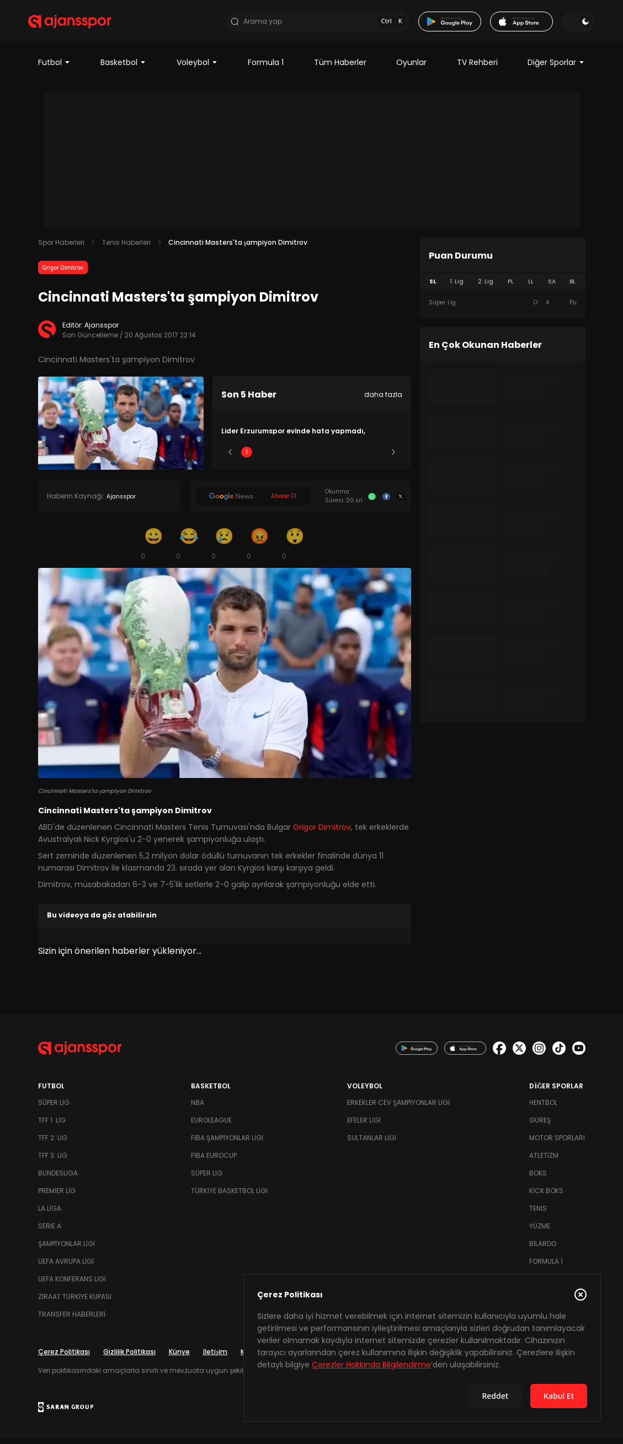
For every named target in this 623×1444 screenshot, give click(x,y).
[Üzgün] (224, 549)
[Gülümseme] (154, 549)
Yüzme (539, 1231)
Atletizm (543, 1161)
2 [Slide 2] (279, 458)
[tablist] (502, 288)
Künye (179, 1357)
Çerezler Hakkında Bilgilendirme (371, 1364)
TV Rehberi (477, 68)
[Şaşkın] (295, 549)
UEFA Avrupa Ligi (66, 1266)
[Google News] (253, 502)
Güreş (540, 1125)
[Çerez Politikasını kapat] (580, 1294)
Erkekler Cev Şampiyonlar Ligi (398, 1108)
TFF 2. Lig (52, 1143)
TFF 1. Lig (52, 1125)
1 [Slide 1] (247, 458)
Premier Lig (57, 1196)
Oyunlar (411, 68)
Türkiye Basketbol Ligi (229, 1196)
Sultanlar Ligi (371, 1143)
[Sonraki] (393, 458)
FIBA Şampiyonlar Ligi (227, 1143)
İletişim (215, 1357)
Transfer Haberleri (71, 1319)
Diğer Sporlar (556, 68)
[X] (400, 502)
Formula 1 (266, 68)
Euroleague (211, 1125)
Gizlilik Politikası (129, 1357)
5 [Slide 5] (377, 458)
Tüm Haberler (340, 68)
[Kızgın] (260, 549)
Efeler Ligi (364, 1125)
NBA (197, 1108)
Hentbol (543, 1108)
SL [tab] (432, 287)
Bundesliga (58, 1178)
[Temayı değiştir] (568, 24)
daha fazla (383, 400)
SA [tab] (552, 287)
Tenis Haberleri (126, 248)
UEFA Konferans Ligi (72, 1284)
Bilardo (542, 1249)
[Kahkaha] (189, 549)
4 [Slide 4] (344, 458)
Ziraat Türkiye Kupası (74, 1302)
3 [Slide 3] (311, 458)
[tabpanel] (502, 308)
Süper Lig (54, 1108)
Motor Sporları (557, 1143)
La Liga (49, 1213)
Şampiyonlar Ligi (66, 1249)
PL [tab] (511, 287)
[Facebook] (386, 502)
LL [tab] (531, 287)
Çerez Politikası (64, 1357)
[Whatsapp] (372, 502)
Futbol (54, 68)
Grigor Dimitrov (63, 273)
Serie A (49, 1231)
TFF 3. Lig (52, 1161)
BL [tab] (572, 287)
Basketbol (123, 68)
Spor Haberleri (61, 248)
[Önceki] (230, 458)
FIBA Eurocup (214, 1161)
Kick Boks (546, 1196)
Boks (538, 1178)
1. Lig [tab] (457, 287)
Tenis (538, 1213)
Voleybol (197, 68)
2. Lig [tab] (485, 287)
